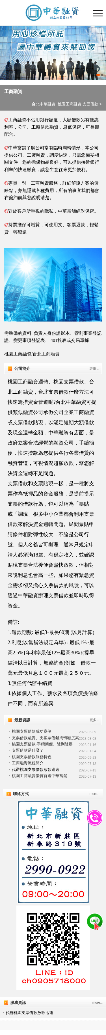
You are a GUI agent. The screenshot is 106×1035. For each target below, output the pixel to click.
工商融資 (13, 91)
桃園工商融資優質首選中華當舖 (39, 775)
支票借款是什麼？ (28, 750)
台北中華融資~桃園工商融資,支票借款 (65, 104)
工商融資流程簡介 (28, 763)
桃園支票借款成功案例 (31, 731)
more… (95, 794)
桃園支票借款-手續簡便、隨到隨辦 (42, 744)
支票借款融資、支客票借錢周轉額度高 (45, 738)
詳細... (94, 368)
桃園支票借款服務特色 (31, 756)
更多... (94, 720)
